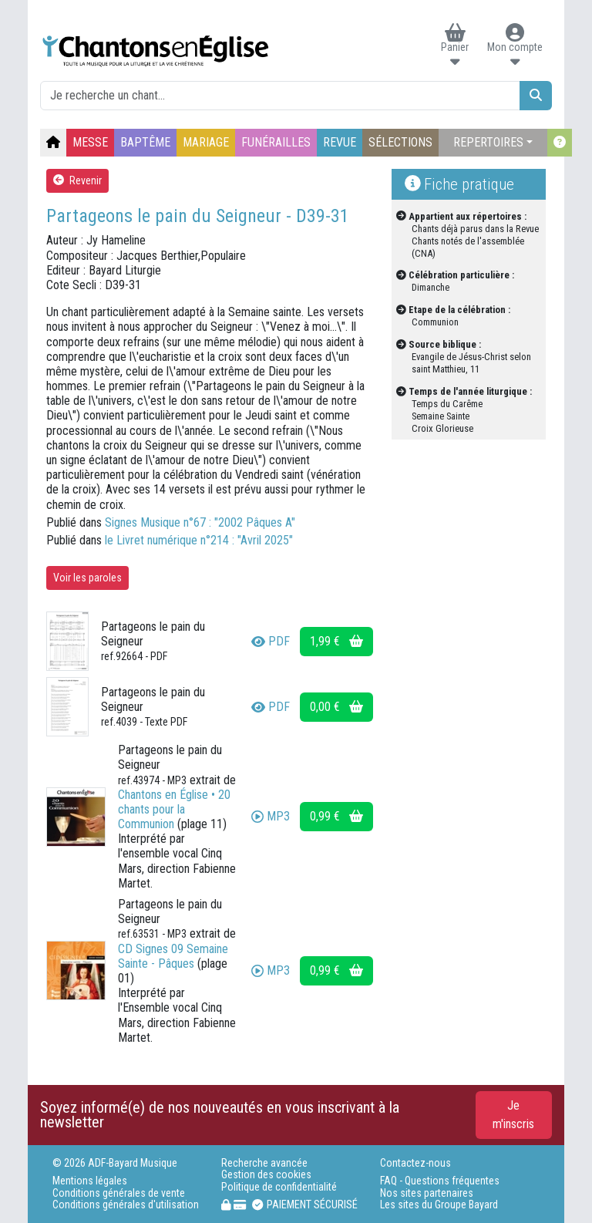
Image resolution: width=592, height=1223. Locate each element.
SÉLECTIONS (400, 142)
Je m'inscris (513, 1114)
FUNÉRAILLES (276, 142)
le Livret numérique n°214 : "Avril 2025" (199, 540)
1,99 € (336, 641)
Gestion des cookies (266, 1175)
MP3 (270, 816)
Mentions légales (89, 1181)
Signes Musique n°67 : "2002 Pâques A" (200, 522)
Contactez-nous (415, 1163)
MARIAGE (206, 142)
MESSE (90, 142)
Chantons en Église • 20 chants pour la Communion (174, 809)
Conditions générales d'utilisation (125, 1205)
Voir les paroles (87, 577)
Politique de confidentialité (279, 1187)
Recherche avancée (264, 1163)
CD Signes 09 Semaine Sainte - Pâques (173, 956)
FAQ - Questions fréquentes (440, 1181)
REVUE (339, 142)
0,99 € (336, 816)
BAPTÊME (145, 142)
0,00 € (336, 706)
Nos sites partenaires (426, 1193)
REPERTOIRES (488, 142)
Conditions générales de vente (118, 1193)
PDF (270, 641)
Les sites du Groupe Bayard (439, 1205)
